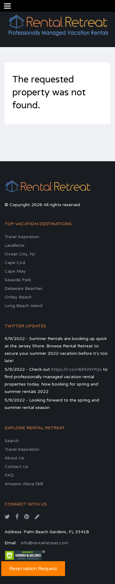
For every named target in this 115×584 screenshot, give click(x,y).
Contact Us (16, 466)
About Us (14, 458)
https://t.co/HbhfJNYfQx (76, 369)
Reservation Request (33, 569)
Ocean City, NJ (20, 254)
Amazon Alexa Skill (24, 483)
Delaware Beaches (23, 288)
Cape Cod (15, 262)
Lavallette (15, 245)
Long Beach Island (23, 305)
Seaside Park (18, 279)
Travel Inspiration (22, 236)
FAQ (9, 475)
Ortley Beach (18, 297)
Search (12, 440)
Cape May (15, 271)
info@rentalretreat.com (44, 543)
